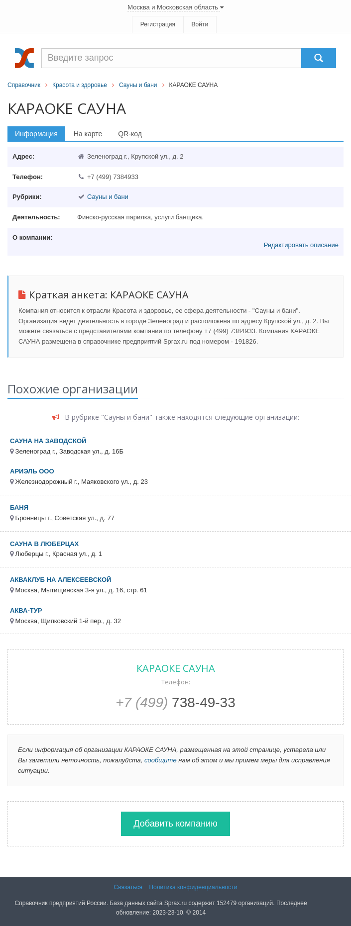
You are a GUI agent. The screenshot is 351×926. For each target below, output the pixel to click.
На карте (88, 134)
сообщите (160, 760)
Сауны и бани (138, 85)
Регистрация (157, 24)
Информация (36, 134)
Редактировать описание (301, 245)
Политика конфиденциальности (193, 887)
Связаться (128, 887)
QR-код (130, 134)
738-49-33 (175, 702)
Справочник (23, 85)
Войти (200, 24)
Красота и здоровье (79, 85)
